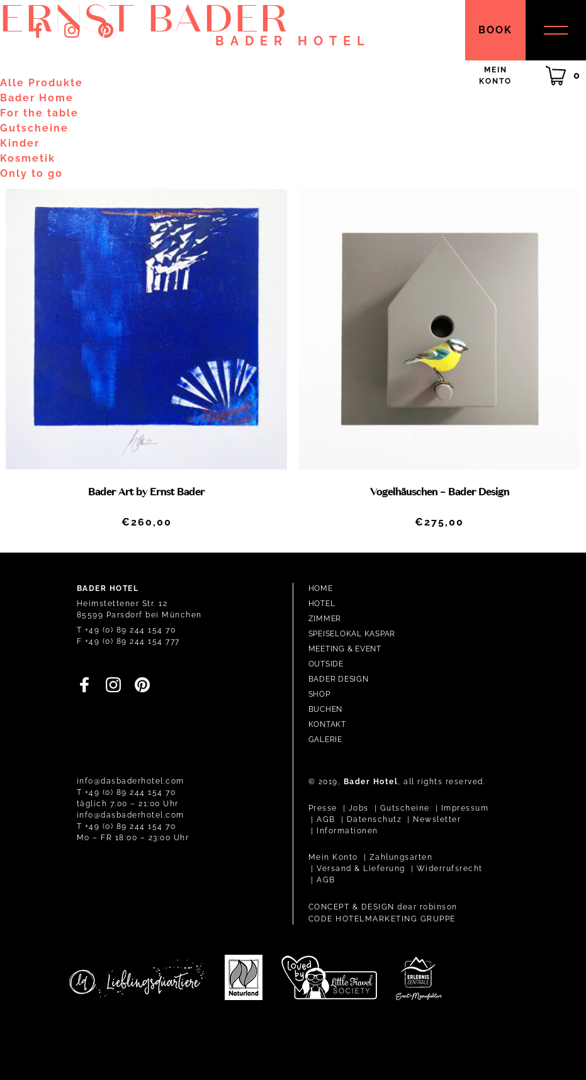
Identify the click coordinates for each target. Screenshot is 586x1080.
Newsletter (437, 819)
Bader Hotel (293, 40)
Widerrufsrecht (450, 868)
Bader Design (338, 679)
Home (320, 588)
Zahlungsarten (401, 857)
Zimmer (325, 618)
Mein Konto (333, 857)
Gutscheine (405, 808)
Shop (319, 694)
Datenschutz (374, 819)
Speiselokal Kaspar (352, 633)
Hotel (321, 603)
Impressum (465, 808)
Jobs (359, 808)
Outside (326, 664)
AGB (326, 819)
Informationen (347, 830)
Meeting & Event (344, 648)
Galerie (325, 739)
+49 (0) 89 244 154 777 (132, 641)
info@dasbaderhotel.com (130, 781)
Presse (322, 808)
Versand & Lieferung (361, 868)
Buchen (325, 709)
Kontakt (327, 724)
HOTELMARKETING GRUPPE (395, 918)
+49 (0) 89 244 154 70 (130, 630)
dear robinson (427, 907)
